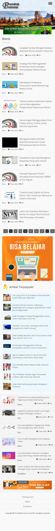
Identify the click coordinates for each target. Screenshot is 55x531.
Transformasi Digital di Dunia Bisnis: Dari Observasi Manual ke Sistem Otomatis (36, 195)
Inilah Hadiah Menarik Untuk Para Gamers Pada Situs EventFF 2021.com (32, 336)
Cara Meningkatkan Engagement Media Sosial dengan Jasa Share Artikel (34, 426)
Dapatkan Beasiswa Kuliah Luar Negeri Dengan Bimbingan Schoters (34, 412)
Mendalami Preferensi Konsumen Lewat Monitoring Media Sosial (34, 85)
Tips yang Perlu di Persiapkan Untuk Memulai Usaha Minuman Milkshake (31, 296)
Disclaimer (27, 506)
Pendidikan (22, 474)
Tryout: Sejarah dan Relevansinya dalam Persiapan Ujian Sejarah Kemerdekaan (34, 467)
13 (42, 231)
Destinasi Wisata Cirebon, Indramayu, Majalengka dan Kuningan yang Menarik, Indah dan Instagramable (31, 307)
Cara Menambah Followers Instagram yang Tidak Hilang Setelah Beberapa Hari (34, 454)
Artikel (27, 501)
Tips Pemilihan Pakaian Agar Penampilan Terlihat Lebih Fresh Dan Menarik (29, 375)
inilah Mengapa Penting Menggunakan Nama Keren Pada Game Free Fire (31, 317)
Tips (19, 418)
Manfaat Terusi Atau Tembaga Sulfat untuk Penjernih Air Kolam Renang (30, 327)
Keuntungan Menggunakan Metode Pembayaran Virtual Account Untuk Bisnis (29, 346)
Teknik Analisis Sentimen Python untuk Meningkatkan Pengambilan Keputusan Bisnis (36, 104)
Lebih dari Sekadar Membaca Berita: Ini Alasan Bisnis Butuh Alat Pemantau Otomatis (35, 214)
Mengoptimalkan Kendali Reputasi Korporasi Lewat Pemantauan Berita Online (33, 141)
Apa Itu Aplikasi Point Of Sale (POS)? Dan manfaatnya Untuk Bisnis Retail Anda (29, 356)
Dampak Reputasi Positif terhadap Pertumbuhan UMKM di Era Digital (35, 176)
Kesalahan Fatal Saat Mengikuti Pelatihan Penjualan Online (35, 159)
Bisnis (21, 55)
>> (52, 231)
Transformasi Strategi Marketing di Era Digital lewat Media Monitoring (34, 398)
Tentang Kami (27, 497)
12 (36, 231)
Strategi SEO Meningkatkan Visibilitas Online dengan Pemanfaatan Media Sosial (33, 66)
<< (6, 231)
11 (31, 231)
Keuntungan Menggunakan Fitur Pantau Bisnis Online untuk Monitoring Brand (36, 123)
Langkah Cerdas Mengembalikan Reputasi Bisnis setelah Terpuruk (36, 49)
